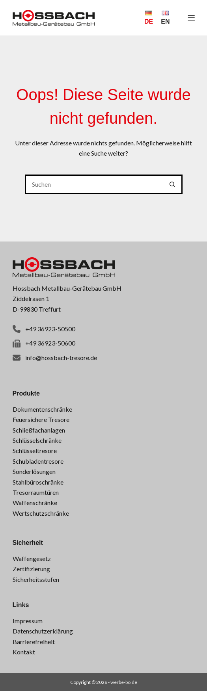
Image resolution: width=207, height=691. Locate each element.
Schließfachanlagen (39, 430)
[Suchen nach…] (94, 184)
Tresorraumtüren (36, 492)
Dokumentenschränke (42, 409)
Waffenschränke (35, 502)
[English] (165, 18)
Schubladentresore (38, 461)
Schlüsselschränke (37, 440)
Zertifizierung (31, 568)
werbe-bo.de (123, 682)
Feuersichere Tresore (41, 419)
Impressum (28, 620)
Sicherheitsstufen (36, 579)
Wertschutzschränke (41, 513)
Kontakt (24, 652)
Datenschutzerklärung (43, 631)
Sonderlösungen (34, 471)
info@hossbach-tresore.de (61, 357)
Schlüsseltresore (35, 450)
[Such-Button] (173, 184)
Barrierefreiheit (34, 641)
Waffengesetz (32, 558)
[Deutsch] (148, 18)
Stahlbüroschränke (38, 482)
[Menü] (191, 17)
